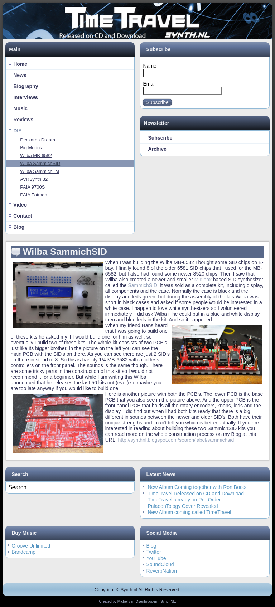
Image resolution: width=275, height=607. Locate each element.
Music (20, 108)
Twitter (153, 552)
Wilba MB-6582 (36, 155)
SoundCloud (160, 564)
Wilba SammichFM (39, 171)
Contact (22, 216)
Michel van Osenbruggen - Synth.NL (146, 601)
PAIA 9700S (32, 187)
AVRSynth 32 (34, 179)
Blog (18, 227)
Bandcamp (23, 552)
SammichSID (143, 285)
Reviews (23, 119)
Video (20, 205)
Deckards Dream (37, 139)
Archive (157, 149)
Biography (25, 86)
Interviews (25, 97)
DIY (17, 130)
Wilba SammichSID (40, 163)
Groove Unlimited (30, 546)
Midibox (203, 279)
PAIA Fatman (33, 195)
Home (20, 64)
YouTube (156, 558)
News (19, 75)
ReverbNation (161, 571)
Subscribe (157, 102)
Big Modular (32, 147)
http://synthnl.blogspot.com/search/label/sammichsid (176, 440)
